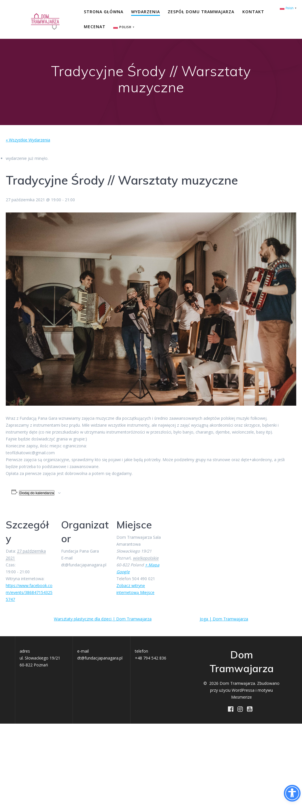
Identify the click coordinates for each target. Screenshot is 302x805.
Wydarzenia (145, 11)
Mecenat (94, 26)
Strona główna (103, 11)
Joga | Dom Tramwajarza (224, 619)
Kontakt (253, 11)
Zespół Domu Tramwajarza (201, 11)
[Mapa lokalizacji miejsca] (202, 548)
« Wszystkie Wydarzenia (28, 140)
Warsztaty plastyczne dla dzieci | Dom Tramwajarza (103, 619)
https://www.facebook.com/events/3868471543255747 (29, 592)
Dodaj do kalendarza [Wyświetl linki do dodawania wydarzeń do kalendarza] (37, 493)
